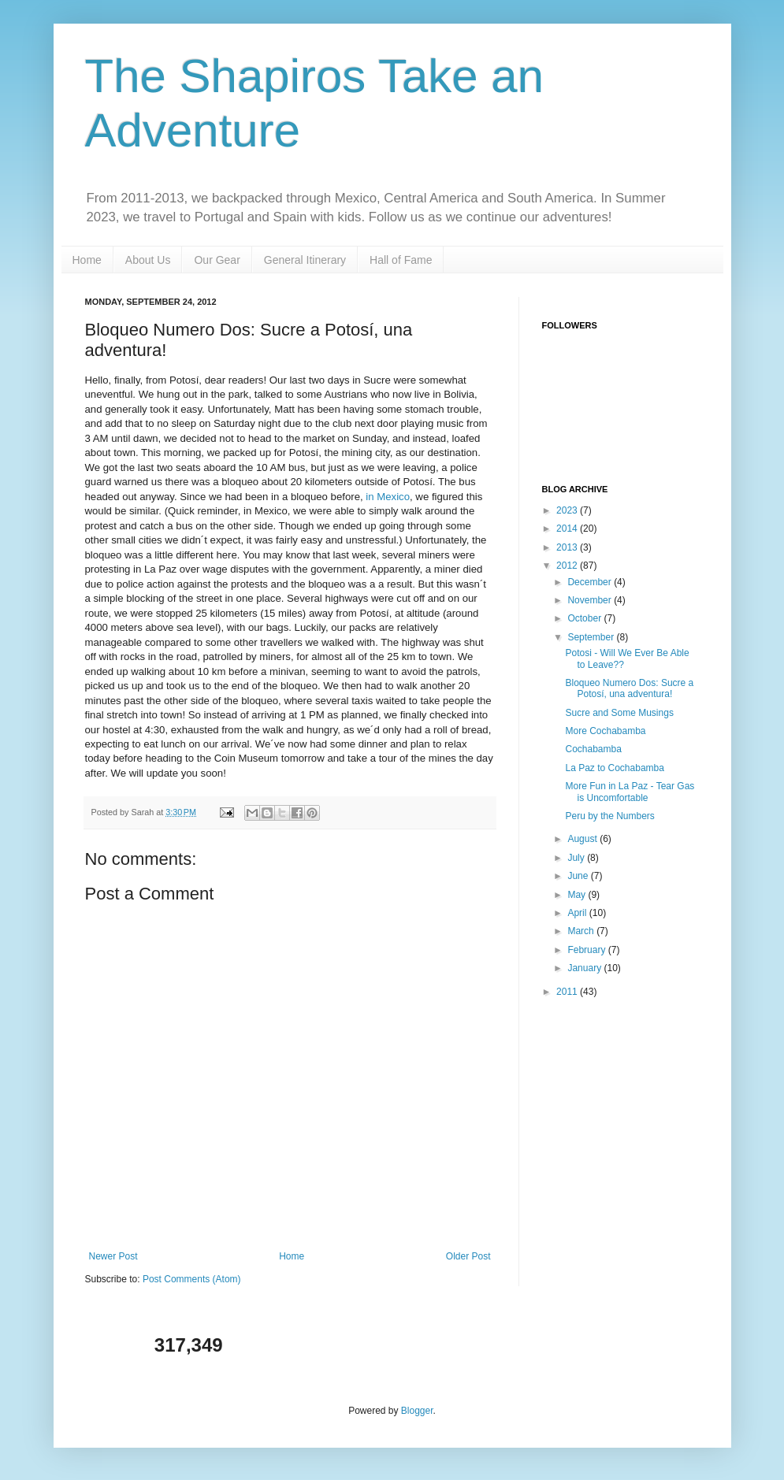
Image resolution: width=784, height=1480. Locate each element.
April (578, 912)
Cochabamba (593, 749)
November (590, 600)
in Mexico (388, 497)
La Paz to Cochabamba (614, 767)
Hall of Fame (401, 260)
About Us (148, 260)
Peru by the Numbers (609, 816)
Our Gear (217, 260)
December (590, 582)
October (585, 618)
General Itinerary (305, 260)
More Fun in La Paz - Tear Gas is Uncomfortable (629, 792)
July (577, 857)
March (581, 931)
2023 (568, 510)
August (583, 838)
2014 (568, 528)
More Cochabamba (605, 730)
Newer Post (113, 1256)
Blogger (417, 1410)
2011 (568, 991)
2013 (568, 547)
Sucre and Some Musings (619, 712)
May (577, 894)
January (585, 968)
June (578, 875)
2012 (568, 565)
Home (87, 260)
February (587, 949)
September (591, 637)
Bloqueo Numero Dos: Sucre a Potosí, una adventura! (629, 688)
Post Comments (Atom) (192, 1279)
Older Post (468, 1256)
